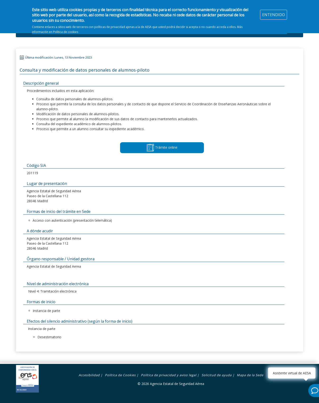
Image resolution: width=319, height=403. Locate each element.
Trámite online (162, 147)
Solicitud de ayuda (217, 375)
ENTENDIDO (273, 11)
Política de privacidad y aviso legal (168, 375)
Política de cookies (65, 29)
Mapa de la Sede (250, 375)
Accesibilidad (89, 375)
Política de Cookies (120, 375)
